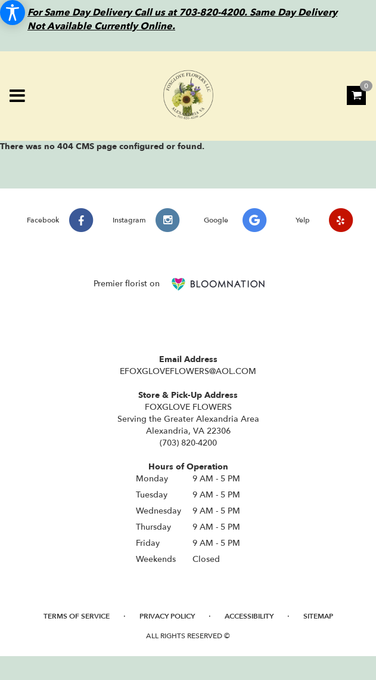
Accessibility (249, 616)
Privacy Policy (167, 616)
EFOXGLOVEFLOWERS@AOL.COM (188, 371)
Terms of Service (76, 616)
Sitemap (318, 616)
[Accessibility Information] (12, 12)
